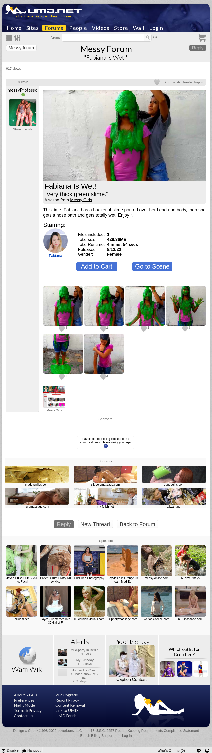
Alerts (80, 641)
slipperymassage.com (105, 484)
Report (198, 82)
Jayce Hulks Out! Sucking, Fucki (21, 580)
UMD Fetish (65, 715)
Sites (32, 28)
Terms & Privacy (28, 710)
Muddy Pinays (190, 578)
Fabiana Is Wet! (70, 186)
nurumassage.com (37, 506)
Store (121, 28)
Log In (127, 736)
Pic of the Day (132, 641)
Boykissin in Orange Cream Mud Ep (123, 580)
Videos (100, 28)
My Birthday (85, 660)
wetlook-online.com (156, 619)
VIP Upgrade (66, 694)
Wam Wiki (28, 669)
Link (166, 82)
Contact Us (23, 715)
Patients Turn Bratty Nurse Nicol (55, 580)
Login (156, 28)
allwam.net (174, 506)
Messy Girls (81, 200)
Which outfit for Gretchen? (184, 651)
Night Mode (24, 705)
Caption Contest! (132, 679)
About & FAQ (25, 694)
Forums (54, 28)
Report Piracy (67, 700)
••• (155, 37)
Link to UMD (66, 710)
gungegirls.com (174, 484)
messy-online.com (157, 578)
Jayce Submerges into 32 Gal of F (55, 620)
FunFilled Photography (89, 578)
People (78, 28)
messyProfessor (23, 90)
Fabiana (55, 255)
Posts (28, 129)
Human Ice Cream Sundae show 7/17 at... (85, 673)
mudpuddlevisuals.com (89, 619)
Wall (138, 28)
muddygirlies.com (36, 484)
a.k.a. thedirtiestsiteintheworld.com (43, 16)
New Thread (95, 524)
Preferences (24, 700)
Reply (197, 47)
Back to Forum (137, 524)
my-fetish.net (105, 506)
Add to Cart (96, 266)
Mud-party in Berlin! (85, 650)
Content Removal (70, 705)
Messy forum (21, 47)
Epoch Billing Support (96, 736)
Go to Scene (152, 266)
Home (14, 28)
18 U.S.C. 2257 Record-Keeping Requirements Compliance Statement (145, 731)
